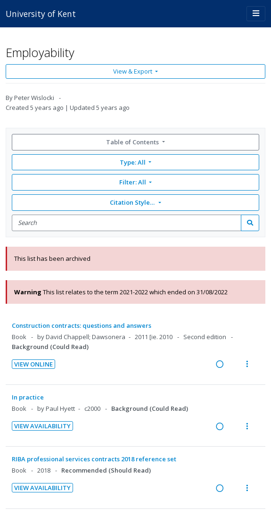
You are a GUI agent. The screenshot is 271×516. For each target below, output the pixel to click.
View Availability (42, 426)
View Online (33, 364)
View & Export (133, 71)
